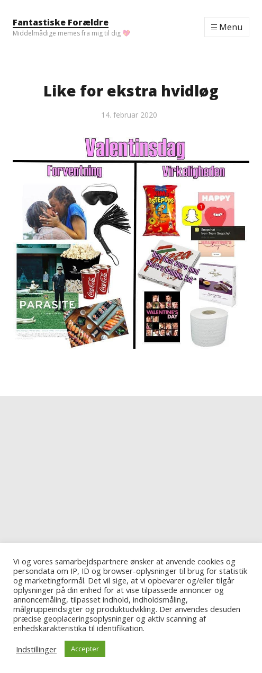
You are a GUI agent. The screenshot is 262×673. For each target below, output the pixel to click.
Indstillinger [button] (36, 649)
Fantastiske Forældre (61, 22)
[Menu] (226, 27)
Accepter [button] (85, 648)
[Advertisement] (131, 470)
